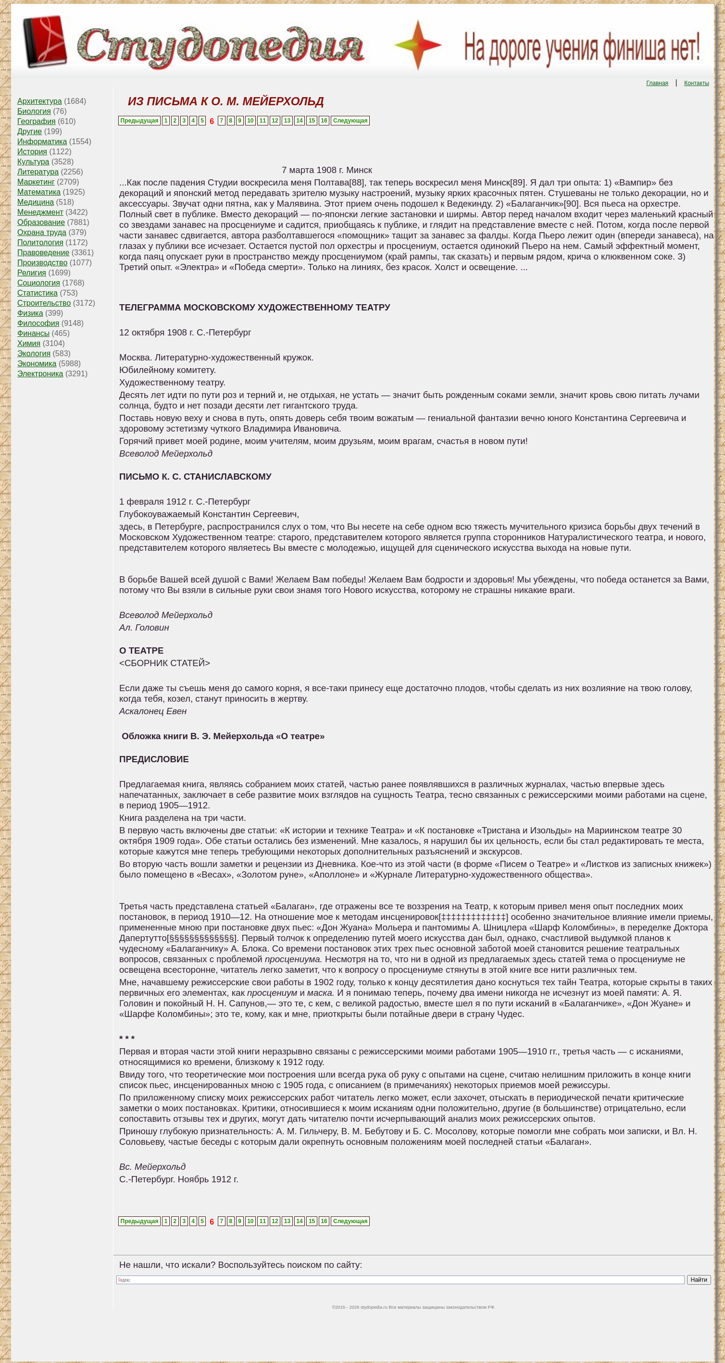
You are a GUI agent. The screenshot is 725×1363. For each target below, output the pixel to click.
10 (250, 120)
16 (324, 120)
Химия (28, 343)
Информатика (42, 141)
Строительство (44, 303)
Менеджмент (40, 212)
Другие (29, 131)
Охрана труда (41, 232)
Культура (33, 162)
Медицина (35, 202)
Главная (657, 83)
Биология (34, 111)
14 (299, 120)
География (36, 121)
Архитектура (39, 101)
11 (263, 120)
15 (312, 120)
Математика (39, 192)
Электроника (40, 374)
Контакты (696, 83)
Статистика (37, 293)
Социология (38, 283)
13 (287, 120)
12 (275, 120)
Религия (31, 273)
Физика (30, 313)
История (32, 152)
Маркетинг (36, 182)
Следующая (350, 120)
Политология (40, 242)
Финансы (33, 333)
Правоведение (43, 252)
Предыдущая (140, 120)
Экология (33, 353)
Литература (38, 172)
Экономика (37, 363)
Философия (38, 323)
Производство (42, 263)
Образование (41, 222)
